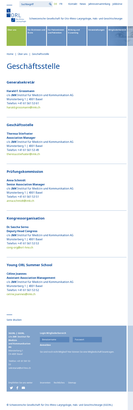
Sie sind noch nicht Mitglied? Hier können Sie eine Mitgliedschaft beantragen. (77, 351)
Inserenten (45, 382)
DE (20, 3)
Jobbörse (82, 3)
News (48, 3)
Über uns (11, 29)
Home (10, 54)
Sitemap (72, 382)
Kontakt (37, 3)
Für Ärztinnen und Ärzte (36, 31)
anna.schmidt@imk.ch (20, 201)
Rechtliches (59, 382)
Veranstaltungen (96, 29)
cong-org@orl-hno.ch (20, 247)
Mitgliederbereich (117, 29)
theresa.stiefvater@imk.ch (23, 154)
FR (25, 3)
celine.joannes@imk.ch (21, 294)
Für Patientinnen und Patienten (56, 31)
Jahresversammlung (64, 3)
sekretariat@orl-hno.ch (19, 368)
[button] (11, 388)
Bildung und (77, 31)
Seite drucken (14, 319)
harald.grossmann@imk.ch (23, 107)
